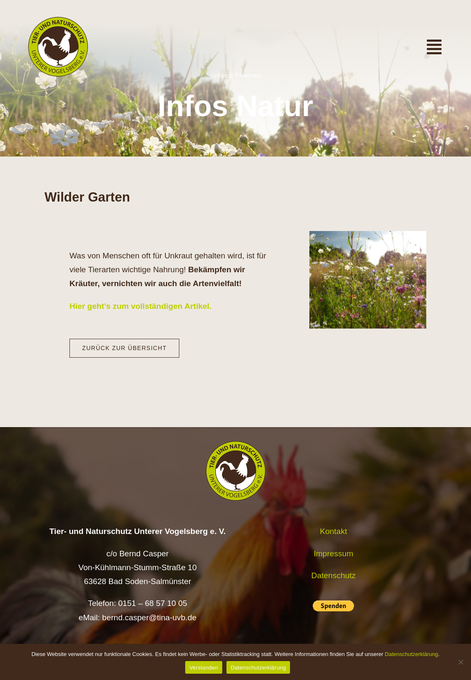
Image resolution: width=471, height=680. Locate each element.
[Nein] (460, 662)
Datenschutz (333, 575)
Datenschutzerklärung (411, 654)
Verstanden (203, 667)
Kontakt (333, 531)
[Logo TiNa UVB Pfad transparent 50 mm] (58, 20)
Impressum (333, 553)
